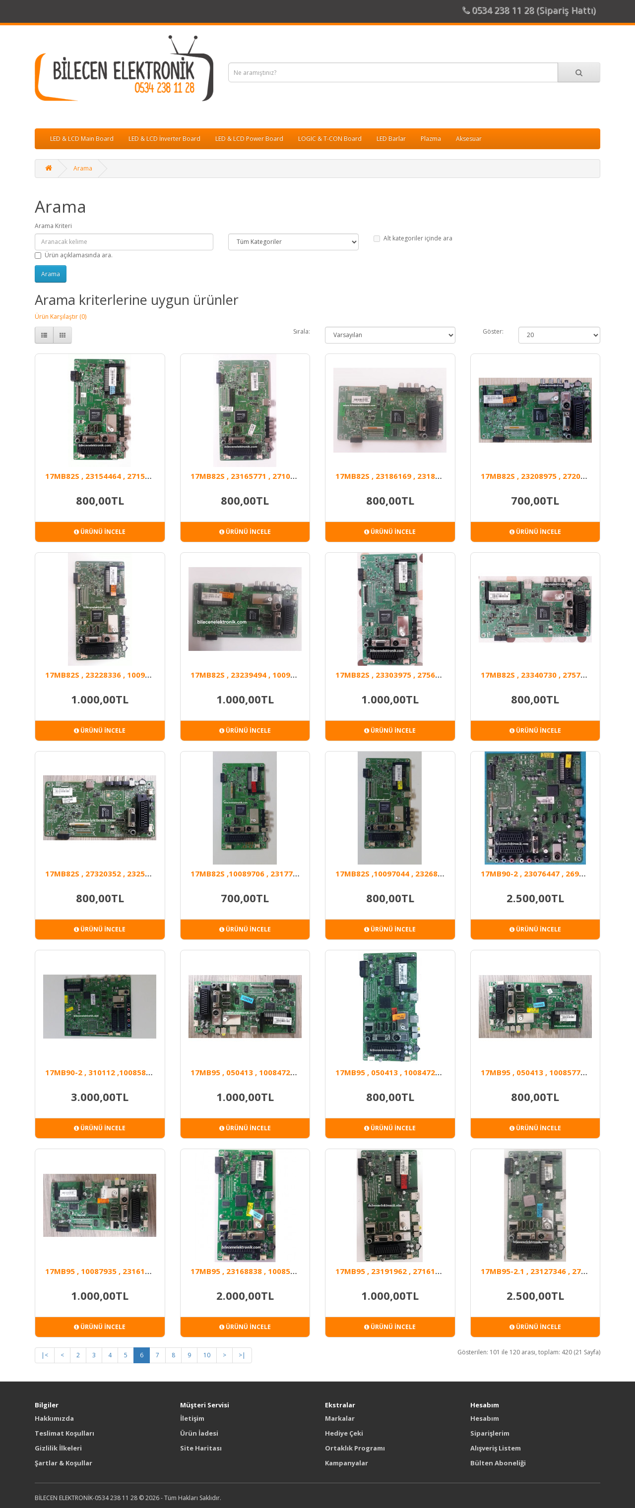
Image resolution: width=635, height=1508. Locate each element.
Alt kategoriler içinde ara (413, 238)
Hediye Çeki (344, 1433)
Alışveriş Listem (495, 1448)
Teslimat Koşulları (64, 1433)
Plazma (431, 138)
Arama (82, 168)
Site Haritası (201, 1448)
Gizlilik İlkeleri (58, 1448)
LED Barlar (391, 138)
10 (206, 1355)
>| (242, 1355)
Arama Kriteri (53, 226)
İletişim (192, 1418)
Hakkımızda (54, 1418)
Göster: (493, 331)
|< (44, 1355)
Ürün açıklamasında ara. (74, 255)
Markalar (340, 1418)
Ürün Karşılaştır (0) (60, 316)
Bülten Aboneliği (498, 1462)
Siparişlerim (489, 1433)
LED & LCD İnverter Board (164, 138)
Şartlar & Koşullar (63, 1462)
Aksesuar (469, 138)
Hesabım (484, 1418)
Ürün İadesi (199, 1433)
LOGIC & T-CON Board (330, 138)
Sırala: (301, 331)
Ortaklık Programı (355, 1448)
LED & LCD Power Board (249, 138)
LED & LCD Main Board (82, 138)
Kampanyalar (346, 1462)
